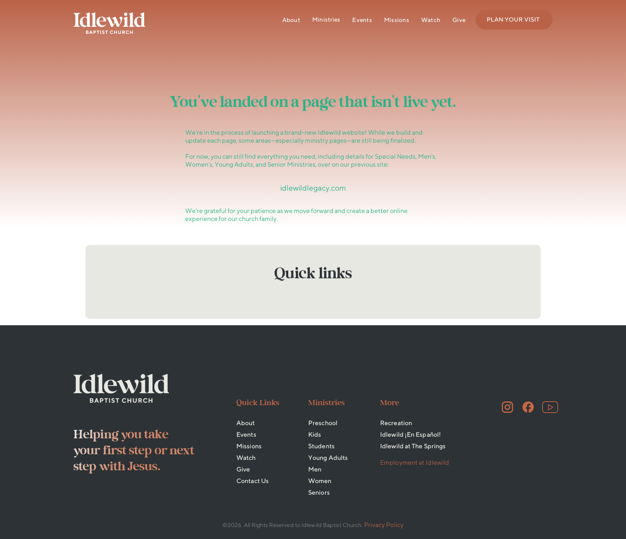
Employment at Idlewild (414, 462)
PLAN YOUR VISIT (513, 19)
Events (362, 19)
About (291, 19)
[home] (109, 23)
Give (459, 19)
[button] (326, 20)
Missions (396, 19)
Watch (430, 19)
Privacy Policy (384, 525)
